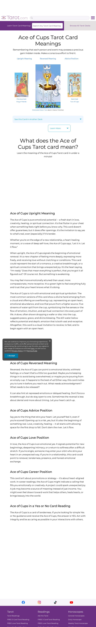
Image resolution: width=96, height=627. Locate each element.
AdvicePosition (71, 58)
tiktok (55, 602)
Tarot (10, 611)
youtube (71, 602)
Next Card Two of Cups (74, 99)
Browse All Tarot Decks (80, 26)
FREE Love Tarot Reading (17, 623)
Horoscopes (75, 611)
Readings (44, 611)
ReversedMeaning (48, 58)
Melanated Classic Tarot (40, 110)
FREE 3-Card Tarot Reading (18, 619)
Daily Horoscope (75, 619)
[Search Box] (60, 18)
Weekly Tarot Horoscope (78, 623)
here (32, 348)
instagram (39, 602)
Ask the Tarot (43, 616)
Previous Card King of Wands (21, 99)
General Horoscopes (76, 616)
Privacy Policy (17, 351)
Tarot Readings (13, 616)
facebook (23, 602)
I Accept (11, 356)
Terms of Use (32, 351)
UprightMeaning (24, 58)
